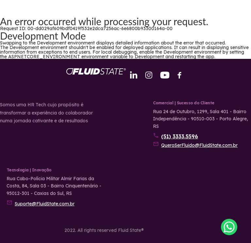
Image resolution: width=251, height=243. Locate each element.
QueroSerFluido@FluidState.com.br (199, 145)
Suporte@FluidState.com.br (45, 204)
